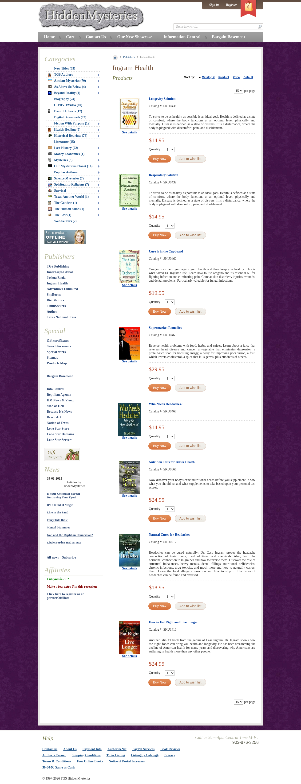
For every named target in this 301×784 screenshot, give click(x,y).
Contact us (49, 749)
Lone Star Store (58, 428)
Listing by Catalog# (144, 755)
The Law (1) (59, 215)
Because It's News (59, 411)
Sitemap (52, 357)
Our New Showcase (134, 37)
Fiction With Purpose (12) (72, 123)
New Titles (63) (64, 68)
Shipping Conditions (86, 755)
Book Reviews (170, 749)
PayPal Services (143, 749)
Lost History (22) (63, 148)
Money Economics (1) (66, 154)
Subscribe (69, 557)
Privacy (169, 755)
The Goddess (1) (62, 203)
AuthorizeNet (117, 749)
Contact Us (96, 37)
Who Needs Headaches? (165, 404)
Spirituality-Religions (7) (68, 184)
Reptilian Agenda (59, 394)
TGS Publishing (58, 266)
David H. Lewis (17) (65, 111)
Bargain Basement (60, 376)
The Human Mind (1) (66, 209)
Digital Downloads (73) (70, 117)
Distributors (55, 300)
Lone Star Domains (60, 434)
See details (129, 132)
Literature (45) (64, 142)
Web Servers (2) (65, 221)
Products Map (57, 363)
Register (231, 5)
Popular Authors (66, 172)
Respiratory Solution (163, 175)
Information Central (181, 37)
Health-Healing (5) (64, 130)
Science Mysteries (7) (66, 178)
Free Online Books (90, 761)
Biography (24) (64, 99)
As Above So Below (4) (67, 87)
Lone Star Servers (59, 440)
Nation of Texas (58, 423)
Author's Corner (54, 755)
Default (248, 77)
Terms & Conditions (56, 761)
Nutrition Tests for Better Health (172, 462)
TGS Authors (60, 75)
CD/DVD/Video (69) (68, 105)
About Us (69, 749)
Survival (57, 190)
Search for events (59, 346)
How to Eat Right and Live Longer (173, 622)
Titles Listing (116, 755)
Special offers (56, 352)
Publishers (129, 56)
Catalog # (208, 77)
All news (53, 557)
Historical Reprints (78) (67, 135)
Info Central (55, 389)
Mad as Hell (55, 406)
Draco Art (54, 417)
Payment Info (92, 749)
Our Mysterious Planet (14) (70, 166)
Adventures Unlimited (62, 289)
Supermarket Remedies (165, 328)
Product (223, 77)
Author (52, 311)
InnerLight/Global (60, 272)
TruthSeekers (56, 306)
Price (236, 77)
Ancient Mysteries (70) (67, 80)
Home (49, 37)
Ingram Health (57, 283)
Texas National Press (61, 317)
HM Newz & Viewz (60, 400)
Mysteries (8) (60, 160)
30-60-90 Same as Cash (58, 767)
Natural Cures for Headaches (169, 534)
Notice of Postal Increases (127, 761)
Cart (70, 37)
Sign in (214, 5)
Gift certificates (58, 340)
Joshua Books (56, 277)
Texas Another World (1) (68, 196)
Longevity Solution (162, 99)
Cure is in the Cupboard (166, 251)
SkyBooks (54, 294)
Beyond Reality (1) (64, 93)
